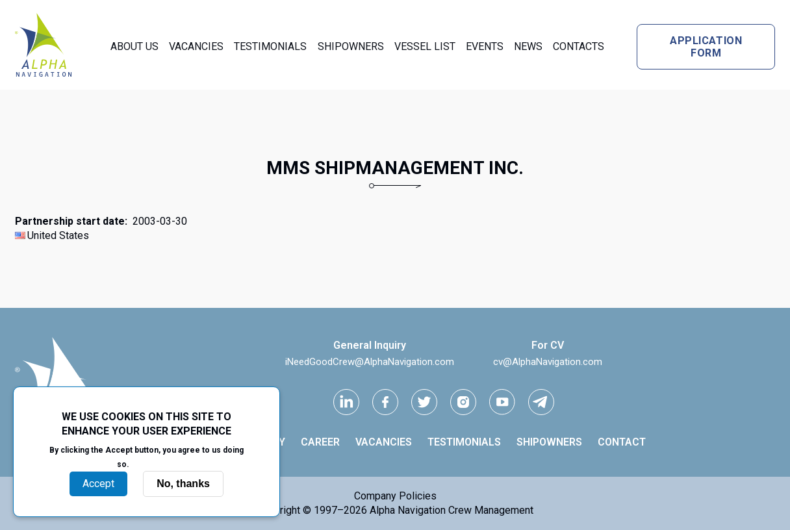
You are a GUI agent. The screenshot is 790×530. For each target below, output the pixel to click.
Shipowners (351, 46)
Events (484, 46)
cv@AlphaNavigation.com (547, 362)
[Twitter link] (424, 402)
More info (154, 464)
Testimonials (270, 46)
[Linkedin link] (346, 402)
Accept (98, 483)
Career (320, 442)
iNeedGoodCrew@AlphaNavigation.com (369, 362)
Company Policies (395, 496)
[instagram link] (463, 402)
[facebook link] (385, 402)
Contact (622, 442)
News (528, 46)
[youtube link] (502, 402)
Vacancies (196, 46)
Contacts (578, 46)
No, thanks (183, 483)
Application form (706, 46)
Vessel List (424, 46)
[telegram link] (541, 402)
